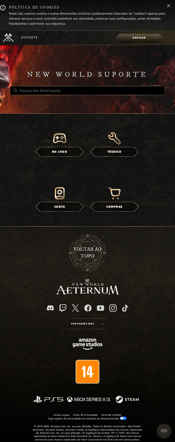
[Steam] (128, 400)
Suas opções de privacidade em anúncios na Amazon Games (87, 418)
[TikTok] (125, 308)
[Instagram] (113, 308)
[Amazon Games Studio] (87, 345)
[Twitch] (63, 308)
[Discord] (50, 308)
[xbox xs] (88, 399)
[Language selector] (87, 324)
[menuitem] (139, 38)
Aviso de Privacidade (85, 414)
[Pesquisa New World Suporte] (87, 90)
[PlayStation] (48, 400)
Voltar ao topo (87, 252)
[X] (75, 308)
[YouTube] (100, 308)
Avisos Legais (62, 414)
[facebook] (88, 308)
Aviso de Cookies (111, 414)
